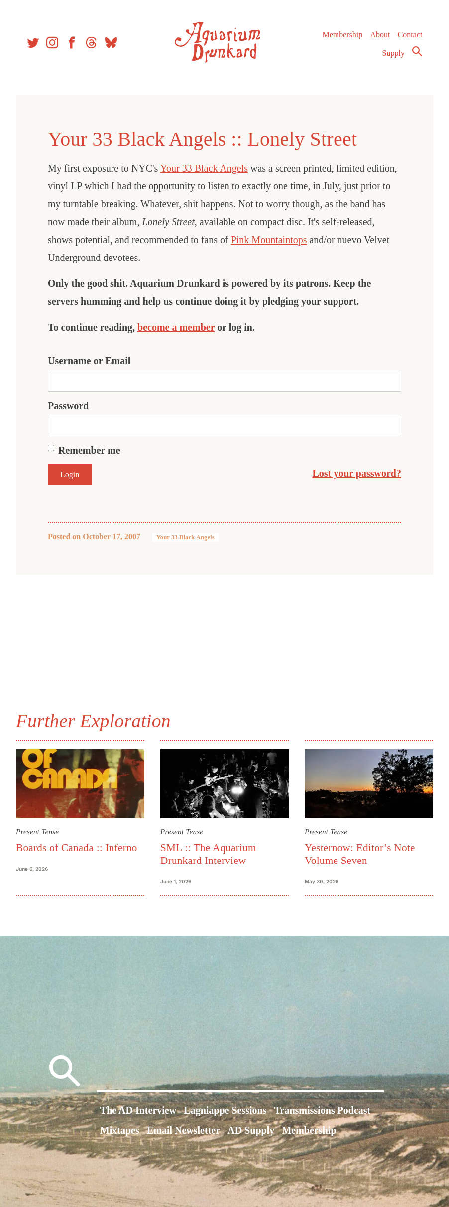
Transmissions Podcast (322, 1110)
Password (68, 405)
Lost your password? (356, 473)
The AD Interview (138, 1110)
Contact (410, 34)
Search (417, 51)
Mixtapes (119, 1130)
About (380, 34)
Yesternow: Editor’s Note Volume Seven (360, 854)
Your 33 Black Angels (204, 168)
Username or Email (89, 360)
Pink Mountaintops (269, 239)
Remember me (89, 450)
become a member (176, 327)
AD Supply (250, 1130)
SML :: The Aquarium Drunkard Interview (208, 854)
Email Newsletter (183, 1130)
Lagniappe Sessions (225, 1110)
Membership (342, 34)
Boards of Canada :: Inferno (76, 848)
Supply (393, 53)
